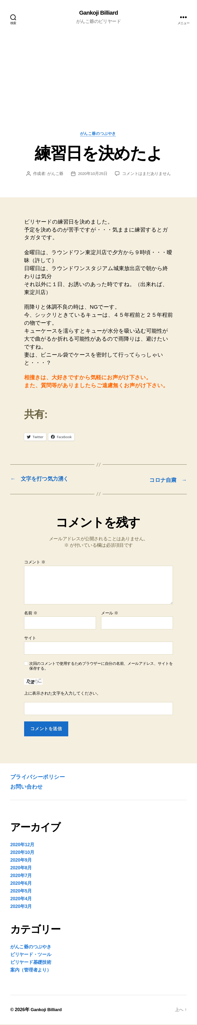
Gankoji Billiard (98, 13)
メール (109, 613)
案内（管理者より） (30, 970)
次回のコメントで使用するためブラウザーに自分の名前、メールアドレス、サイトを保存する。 (101, 666)
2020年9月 (21, 860)
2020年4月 (21, 899)
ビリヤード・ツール (30, 955)
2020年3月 (21, 907)
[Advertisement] (98, 94)
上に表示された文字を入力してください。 (62, 694)
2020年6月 (21, 884)
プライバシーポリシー (41, 777)
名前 (30, 613)
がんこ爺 (55, 174)
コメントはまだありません (146, 174)
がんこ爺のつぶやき (98, 134)
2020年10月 (22, 853)
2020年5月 (21, 891)
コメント (34, 563)
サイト (30, 639)
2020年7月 (21, 876)
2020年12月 (22, 845)
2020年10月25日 (92, 174)
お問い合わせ (28, 787)
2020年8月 (21, 868)
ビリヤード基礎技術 (30, 963)
